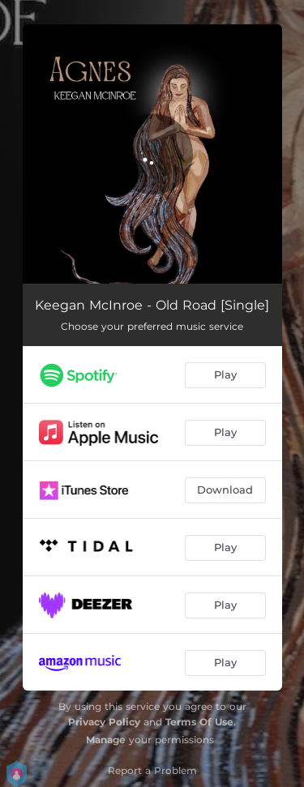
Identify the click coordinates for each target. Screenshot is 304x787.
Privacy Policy (104, 722)
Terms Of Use (199, 722)
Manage (106, 740)
